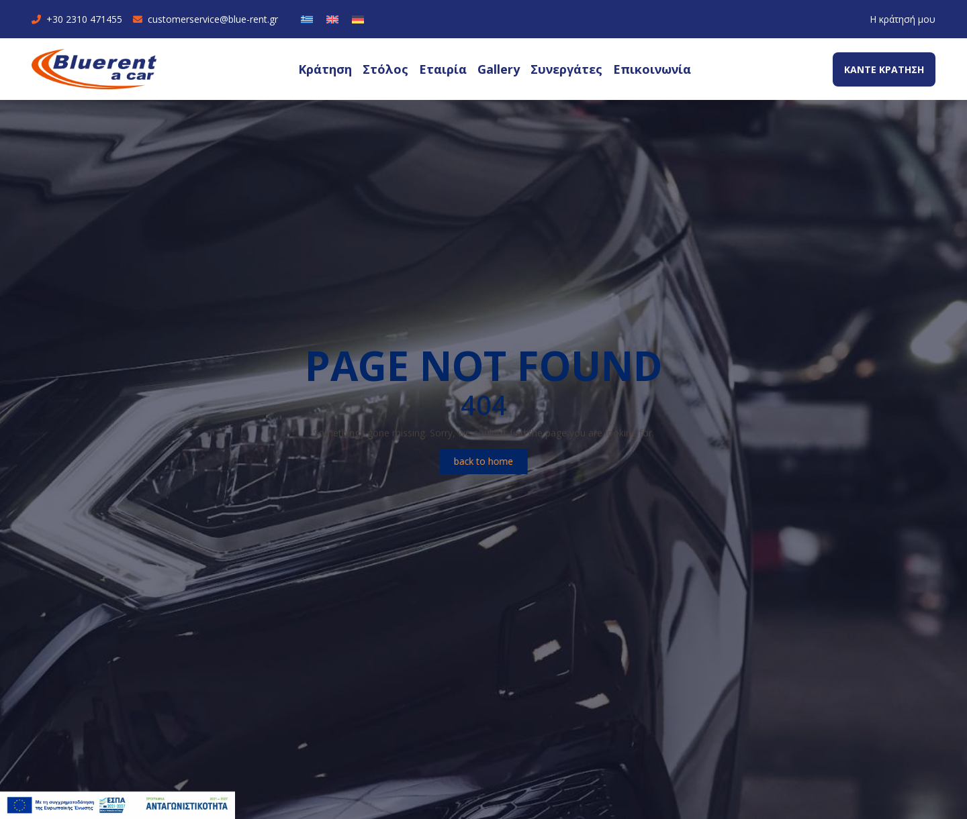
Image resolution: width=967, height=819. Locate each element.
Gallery (498, 69)
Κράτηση (325, 69)
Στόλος (385, 69)
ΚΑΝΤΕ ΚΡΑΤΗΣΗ (884, 69)
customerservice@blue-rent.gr (205, 19)
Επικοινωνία (652, 69)
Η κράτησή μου (902, 19)
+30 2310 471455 (77, 19)
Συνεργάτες (566, 69)
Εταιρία (443, 69)
